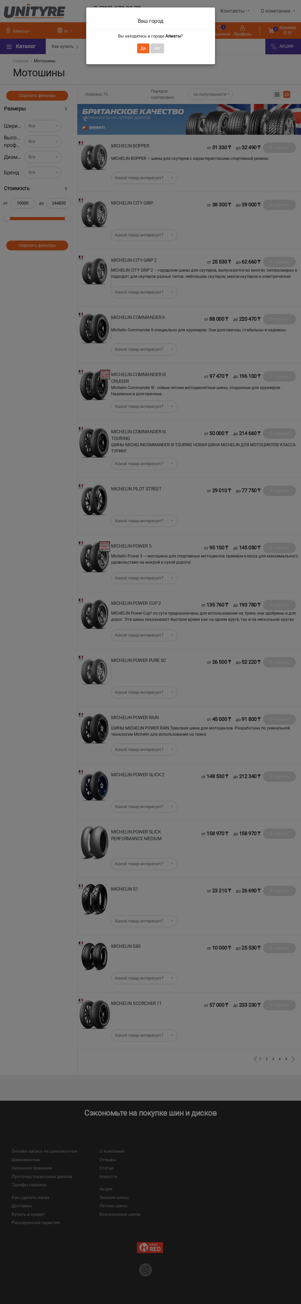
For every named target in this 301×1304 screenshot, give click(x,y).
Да (143, 48)
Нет (157, 48)
